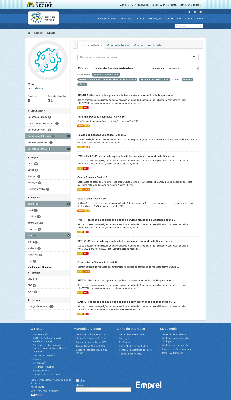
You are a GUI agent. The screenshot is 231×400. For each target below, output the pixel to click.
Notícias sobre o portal (44, 355)
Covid (51, 32)
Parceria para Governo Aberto (176, 349)
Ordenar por (158, 68)
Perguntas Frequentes (43, 367)
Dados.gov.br (125, 338)
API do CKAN (37, 387)
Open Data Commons (172, 353)
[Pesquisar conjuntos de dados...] (133, 57)
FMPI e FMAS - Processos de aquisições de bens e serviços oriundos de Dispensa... (126, 156)
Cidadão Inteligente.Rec (130, 353)
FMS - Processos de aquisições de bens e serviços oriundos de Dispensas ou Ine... (126, 220)
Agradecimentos (41, 370)
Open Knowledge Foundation (45, 391)
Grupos (140, 18)
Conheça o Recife (190, 5)
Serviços (143, 5)
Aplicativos (38, 359)
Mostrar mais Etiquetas (40, 267)
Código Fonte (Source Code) (47, 374)
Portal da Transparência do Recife (135, 350)
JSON (80, 126)
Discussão (154, 45)
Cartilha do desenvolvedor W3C (91, 342)
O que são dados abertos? (175, 334)
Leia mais (38, 88)
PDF (85, 107)
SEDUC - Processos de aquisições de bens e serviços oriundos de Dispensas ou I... (126, 241)
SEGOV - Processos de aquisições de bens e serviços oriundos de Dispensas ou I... (126, 280)
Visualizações (154, 18)
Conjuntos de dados (106, 18)
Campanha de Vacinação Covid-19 (97, 262)
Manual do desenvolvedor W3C (91, 338)
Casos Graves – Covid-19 (92, 177)
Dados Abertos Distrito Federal (133, 346)
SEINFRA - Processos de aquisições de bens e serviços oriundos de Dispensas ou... (126, 95)
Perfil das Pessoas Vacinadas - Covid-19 (101, 116)
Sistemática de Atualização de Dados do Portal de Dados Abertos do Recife (49, 348)
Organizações (126, 18)
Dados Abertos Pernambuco (132, 334)
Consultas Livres (173, 18)
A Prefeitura (128, 5)
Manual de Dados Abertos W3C (91, 334)
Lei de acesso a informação (175, 345)
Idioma (79, 385)
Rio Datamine (125, 342)
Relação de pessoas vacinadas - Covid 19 (101, 135)
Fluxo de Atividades (118, 45)
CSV (80, 107)
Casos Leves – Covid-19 (91, 198)
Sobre (200, 18)
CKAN (81, 380)
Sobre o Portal (40, 334)
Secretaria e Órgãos (164, 5)
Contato (189, 18)
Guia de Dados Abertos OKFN (90, 346)
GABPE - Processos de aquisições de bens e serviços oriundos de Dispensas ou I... (126, 302)
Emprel (148, 385)
